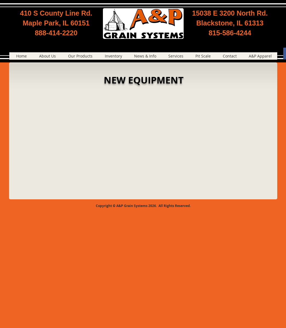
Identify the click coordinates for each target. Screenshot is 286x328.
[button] (80, 56)
